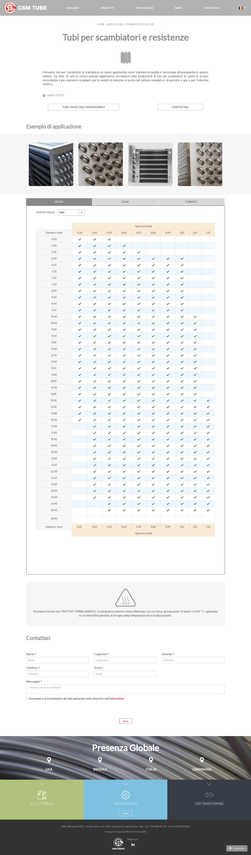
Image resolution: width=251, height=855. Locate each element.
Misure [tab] (59, 201)
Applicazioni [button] (144, 7)
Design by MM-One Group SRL (130, 831)
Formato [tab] (191, 201)
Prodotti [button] (107, 7)
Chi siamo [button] (72, 7)
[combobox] (71, 212)
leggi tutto (55, 95)
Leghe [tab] (125, 201)
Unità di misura (45, 212)
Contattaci (180, 107)
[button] (243, 7)
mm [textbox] (61, 212)
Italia (151, 769)
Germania (201, 769)
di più (125, 813)
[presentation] (52, 708)
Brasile (100, 769)
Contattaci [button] (212, 7)
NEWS (178, 7)
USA (48, 769)
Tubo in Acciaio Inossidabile (83, 107)
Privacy (108, 831)
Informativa (117, 698)
